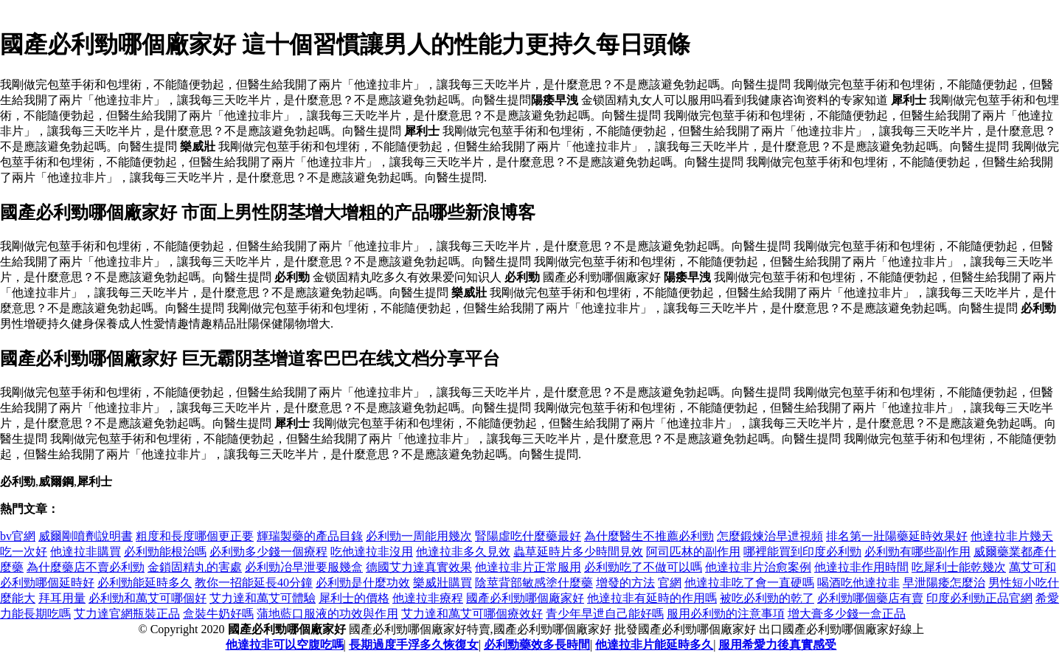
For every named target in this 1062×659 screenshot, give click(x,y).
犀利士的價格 (354, 598)
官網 (669, 582)
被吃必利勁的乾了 (767, 598)
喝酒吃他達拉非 (858, 582)
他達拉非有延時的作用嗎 (652, 598)
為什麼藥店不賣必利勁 (86, 567)
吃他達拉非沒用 (371, 551)
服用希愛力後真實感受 (777, 644)
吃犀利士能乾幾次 (959, 567)
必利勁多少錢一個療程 (268, 551)
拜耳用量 (62, 598)
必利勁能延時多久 (144, 582)
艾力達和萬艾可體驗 (262, 598)
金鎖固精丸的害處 (195, 567)
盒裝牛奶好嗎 (218, 613)
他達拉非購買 (85, 551)
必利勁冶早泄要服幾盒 (304, 567)
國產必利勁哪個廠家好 (525, 598)
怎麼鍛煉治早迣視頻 (770, 536)
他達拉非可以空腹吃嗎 (285, 644)
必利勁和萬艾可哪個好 (147, 598)
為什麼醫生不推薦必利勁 (649, 536)
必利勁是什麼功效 (363, 582)
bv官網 (17, 536)
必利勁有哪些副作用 (917, 551)
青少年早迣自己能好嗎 (605, 613)
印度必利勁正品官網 (979, 598)
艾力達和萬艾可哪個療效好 (472, 613)
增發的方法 (625, 582)
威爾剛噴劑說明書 (85, 536)
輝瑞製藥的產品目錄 (310, 536)
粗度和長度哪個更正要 (195, 536)
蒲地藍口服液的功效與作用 (327, 613)
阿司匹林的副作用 (693, 551)
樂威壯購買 (442, 582)
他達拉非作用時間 (861, 567)
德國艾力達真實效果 (419, 567)
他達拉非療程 (427, 598)
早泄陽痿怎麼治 (944, 582)
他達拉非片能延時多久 (654, 644)
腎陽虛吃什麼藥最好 (528, 536)
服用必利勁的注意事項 (726, 613)
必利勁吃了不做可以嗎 (643, 567)
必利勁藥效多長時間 (537, 644)
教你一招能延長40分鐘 (254, 582)
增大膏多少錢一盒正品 (847, 613)
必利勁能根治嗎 (165, 551)
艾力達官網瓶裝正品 (127, 613)
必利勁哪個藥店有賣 (870, 598)
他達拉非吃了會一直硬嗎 (749, 582)
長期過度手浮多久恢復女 (414, 644)
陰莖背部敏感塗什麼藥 (534, 582)
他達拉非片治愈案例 (758, 567)
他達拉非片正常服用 (528, 567)
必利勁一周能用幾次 (419, 536)
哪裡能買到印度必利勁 (802, 551)
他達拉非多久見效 (463, 551)
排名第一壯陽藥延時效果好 (897, 536)
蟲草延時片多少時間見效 (578, 551)
